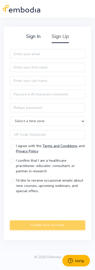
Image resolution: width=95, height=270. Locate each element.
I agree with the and (50, 149)
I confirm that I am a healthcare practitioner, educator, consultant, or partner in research (45, 166)
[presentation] (48, 207)
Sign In (33, 36)
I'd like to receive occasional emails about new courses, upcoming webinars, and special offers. (49, 185)
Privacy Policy (27, 151)
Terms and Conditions (60, 146)
